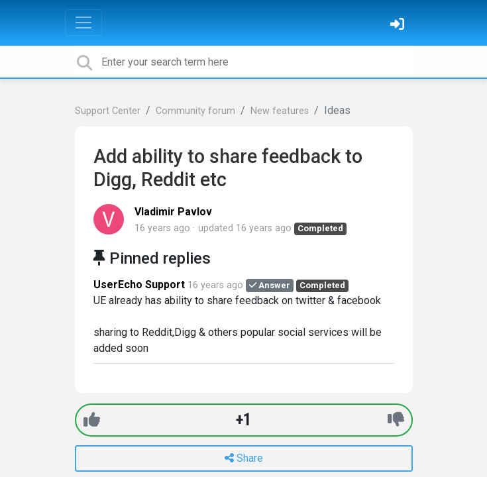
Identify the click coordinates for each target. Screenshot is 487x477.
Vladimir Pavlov (173, 211)
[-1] (396, 419)
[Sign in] (399, 25)
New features (279, 111)
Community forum (195, 111)
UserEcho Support (139, 284)
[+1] (91, 419)
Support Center (107, 111)
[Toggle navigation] (83, 22)
